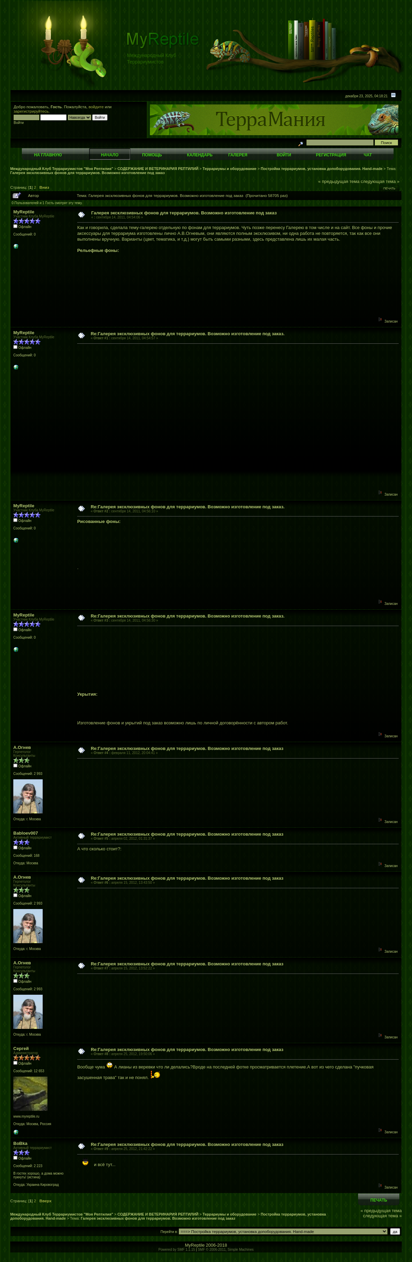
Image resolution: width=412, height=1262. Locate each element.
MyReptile (23, 211)
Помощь (152, 155)
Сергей (21, 1048)
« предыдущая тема (338, 181)
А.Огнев (22, 747)
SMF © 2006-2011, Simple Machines (226, 1249)
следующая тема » (380, 181)
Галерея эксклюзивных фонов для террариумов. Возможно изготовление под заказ (87, 173)
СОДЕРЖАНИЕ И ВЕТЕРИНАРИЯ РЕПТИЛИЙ (158, 169)
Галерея (237, 155)
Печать (389, 188)
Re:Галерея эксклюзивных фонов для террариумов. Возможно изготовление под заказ (187, 748)
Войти (284, 155)
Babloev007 (25, 833)
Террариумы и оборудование (230, 169)
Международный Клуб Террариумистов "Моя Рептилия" (61, 169)
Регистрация (331, 155)
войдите (96, 106)
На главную (48, 155)
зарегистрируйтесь (31, 111)
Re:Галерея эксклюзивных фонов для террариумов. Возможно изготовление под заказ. (188, 333)
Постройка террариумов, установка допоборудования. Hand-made (322, 169)
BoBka (20, 1143)
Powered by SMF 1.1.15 (176, 1249)
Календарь (200, 155)
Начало (109, 155)
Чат (368, 155)
